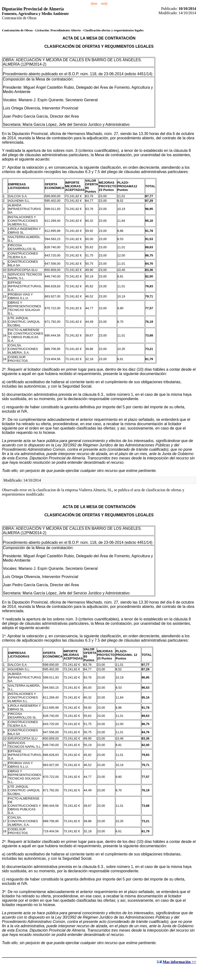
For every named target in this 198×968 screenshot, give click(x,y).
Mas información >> (179, 962)
